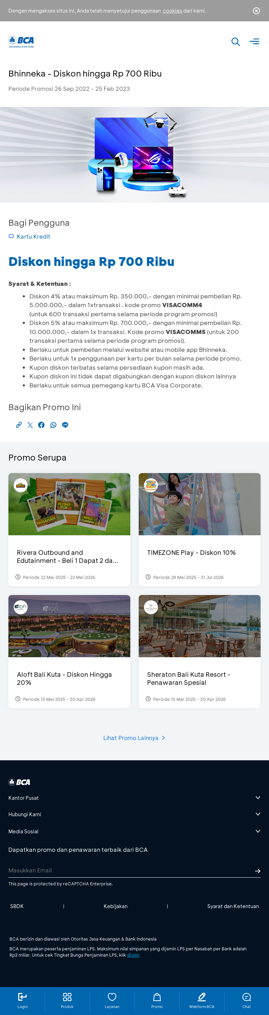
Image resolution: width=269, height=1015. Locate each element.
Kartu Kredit (29, 236)
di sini (133, 955)
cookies (172, 10)
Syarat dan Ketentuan (233, 906)
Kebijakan (115, 906)
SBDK (17, 906)
